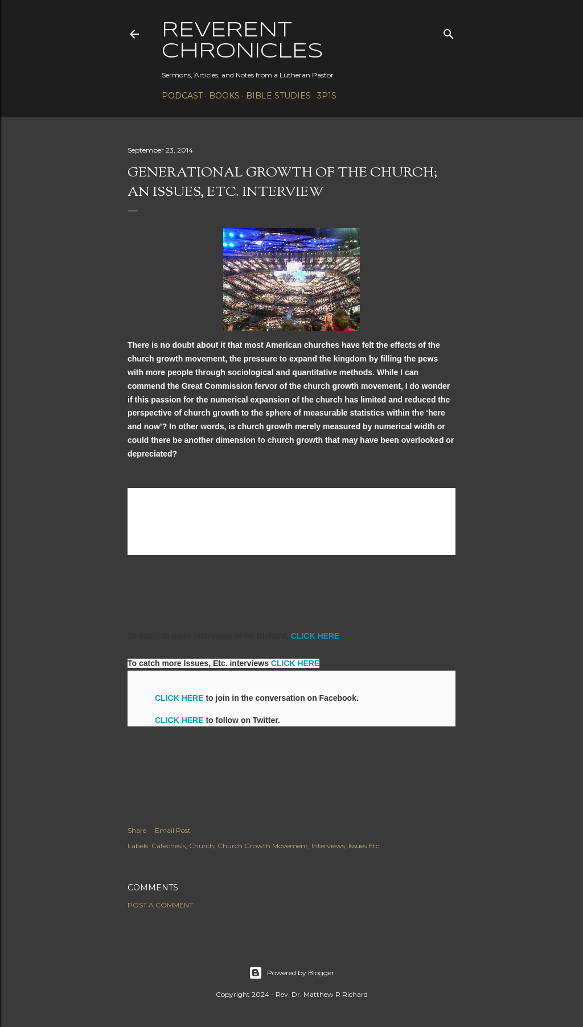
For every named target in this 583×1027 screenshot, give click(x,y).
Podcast (182, 96)
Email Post (173, 830)
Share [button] (137, 830)
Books (224, 96)
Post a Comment (160, 905)
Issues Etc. (364, 845)
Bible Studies (278, 96)
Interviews (328, 845)
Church (201, 845)
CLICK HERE (315, 635)
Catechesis (168, 845)
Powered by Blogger (291, 973)
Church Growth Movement (262, 845)
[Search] (448, 31)
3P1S (326, 96)
